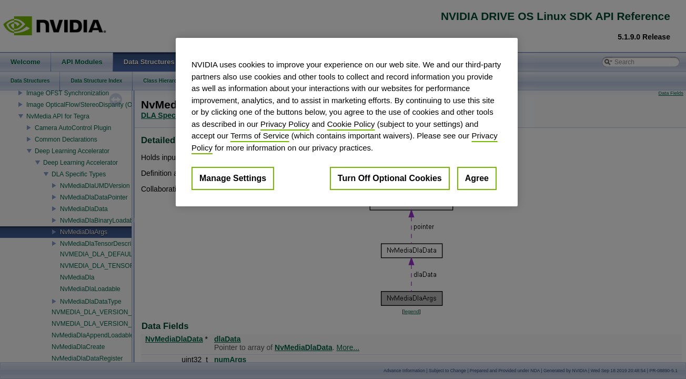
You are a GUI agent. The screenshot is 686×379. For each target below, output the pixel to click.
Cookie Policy (351, 123)
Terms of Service (259, 135)
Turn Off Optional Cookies (390, 178)
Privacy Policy (284, 123)
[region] (347, 122)
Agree (477, 178)
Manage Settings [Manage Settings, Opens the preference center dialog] (232, 178)
